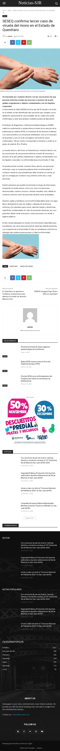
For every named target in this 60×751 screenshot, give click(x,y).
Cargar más (30, 518)
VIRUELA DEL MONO (26, 266)
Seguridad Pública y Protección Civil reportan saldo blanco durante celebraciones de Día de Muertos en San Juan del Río (38, 475)
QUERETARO (13, 266)
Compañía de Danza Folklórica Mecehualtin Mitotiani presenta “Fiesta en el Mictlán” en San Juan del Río (39, 505)
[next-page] (7, 390)
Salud (9, 10)
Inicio (4, 10)
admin (10, 36)
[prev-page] (3, 390)
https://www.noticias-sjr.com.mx (30, 330)
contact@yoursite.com (21, 714)
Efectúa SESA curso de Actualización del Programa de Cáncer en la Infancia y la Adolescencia (36, 378)
